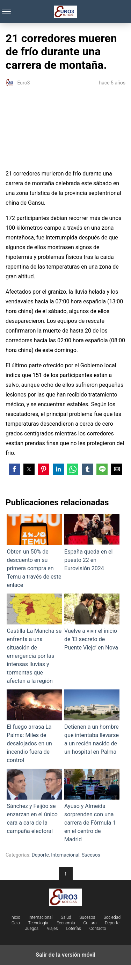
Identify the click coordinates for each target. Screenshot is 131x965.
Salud (66, 917)
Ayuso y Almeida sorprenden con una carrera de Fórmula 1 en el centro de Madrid (91, 806)
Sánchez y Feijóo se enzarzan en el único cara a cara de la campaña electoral (34, 801)
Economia (66, 923)
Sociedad (112, 917)
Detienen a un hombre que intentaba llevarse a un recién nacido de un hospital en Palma (91, 722)
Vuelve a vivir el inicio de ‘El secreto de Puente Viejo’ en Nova (91, 622)
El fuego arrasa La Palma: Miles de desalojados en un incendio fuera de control (34, 726)
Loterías (73, 928)
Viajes (52, 928)
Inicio (15, 917)
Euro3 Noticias (65, 12)
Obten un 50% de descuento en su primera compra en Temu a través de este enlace (34, 551)
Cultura (90, 923)
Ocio (16, 923)
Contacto (97, 928)
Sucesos (91, 855)
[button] (14, 469)
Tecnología (38, 923)
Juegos (31, 928)
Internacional (65, 855)
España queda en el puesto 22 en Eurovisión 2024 (91, 543)
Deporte (40, 855)
